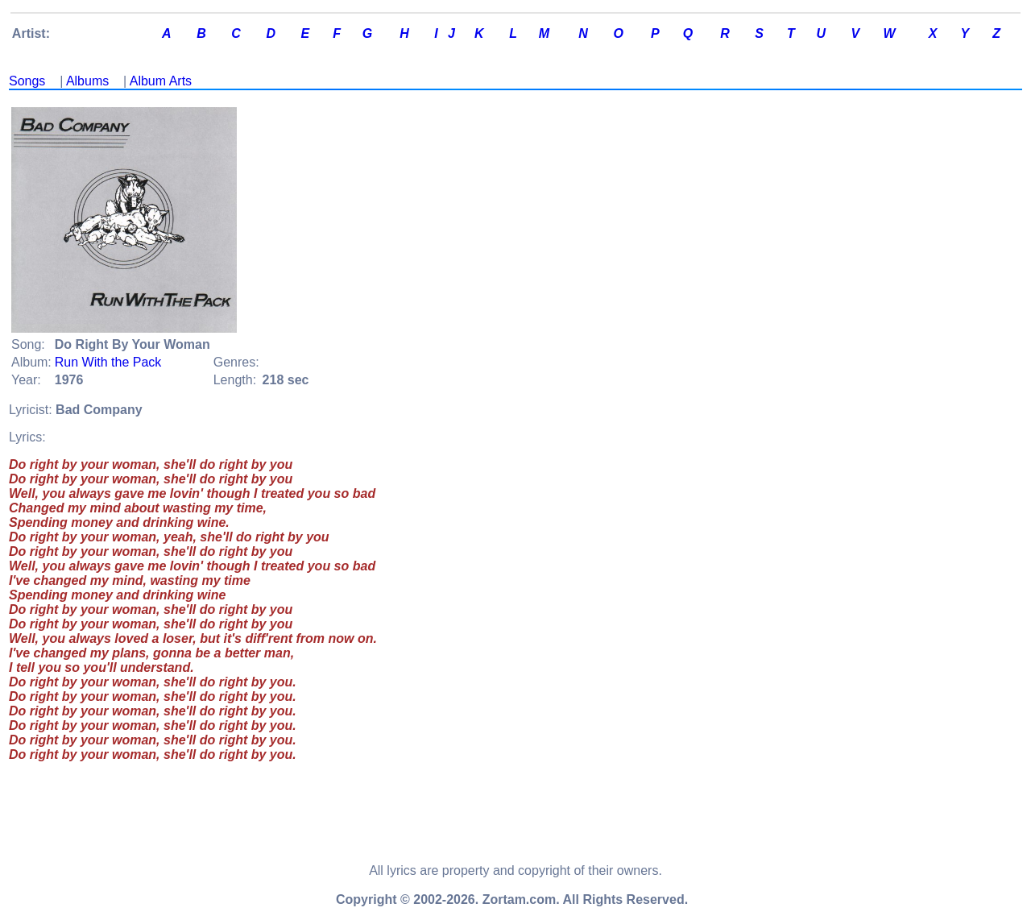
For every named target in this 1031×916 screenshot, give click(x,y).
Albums (87, 81)
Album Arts (161, 81)
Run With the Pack (108, 362)
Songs (27, 81)
